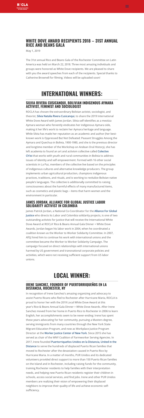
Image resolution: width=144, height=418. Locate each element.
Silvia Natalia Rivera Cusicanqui (55, 116)
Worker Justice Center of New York (65, 333)
